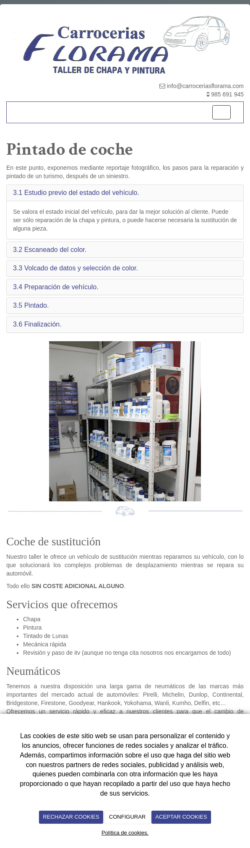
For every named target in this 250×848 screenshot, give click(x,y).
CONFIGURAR (127, 817)
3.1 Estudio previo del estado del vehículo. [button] (76, 192)
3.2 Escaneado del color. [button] (49, 249)
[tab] (125, 193)
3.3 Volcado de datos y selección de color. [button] (75, 268)
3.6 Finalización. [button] (37, 324)
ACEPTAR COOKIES (181, 817)
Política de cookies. (125, 833)
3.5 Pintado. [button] (31, 305)
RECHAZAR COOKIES (71, 817)
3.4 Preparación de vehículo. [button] (56, 286)
